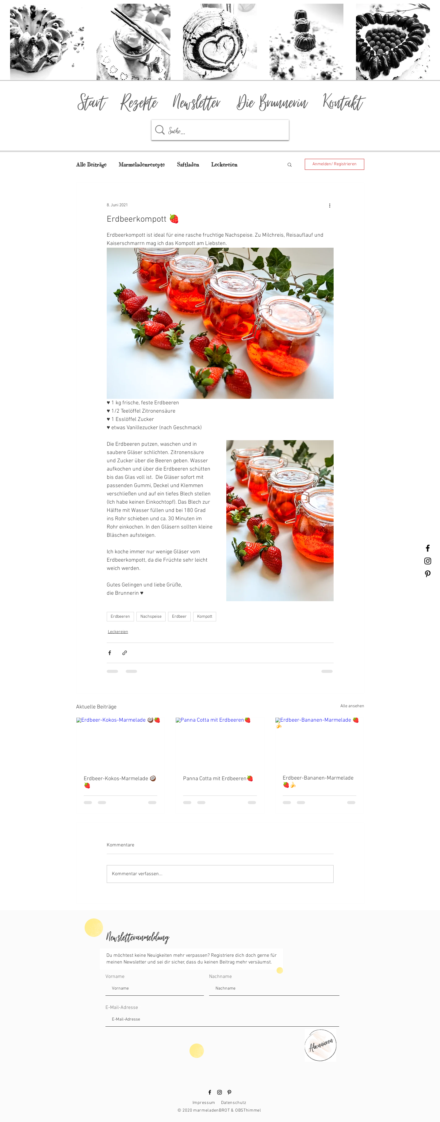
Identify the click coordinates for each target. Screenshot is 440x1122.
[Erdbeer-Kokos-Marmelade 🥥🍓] (120, 742)
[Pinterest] (229, 1092)
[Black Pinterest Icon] (427, 573)
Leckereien (224, 164)
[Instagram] (219, 1092)
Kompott (204, 616)
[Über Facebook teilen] (110, 653)
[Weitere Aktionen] (330, 205)
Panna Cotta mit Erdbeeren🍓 (218, 779)
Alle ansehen (352, 706)
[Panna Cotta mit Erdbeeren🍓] (220, 742)
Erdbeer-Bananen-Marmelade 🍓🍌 (318, 781)
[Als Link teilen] (125, 653)
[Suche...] (222, 130)
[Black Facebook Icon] (427, 548)
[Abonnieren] (320, 1043)
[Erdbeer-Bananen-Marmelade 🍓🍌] (319, 742)
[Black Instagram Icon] (427, 561)
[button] (290, 164)
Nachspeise (151, 616)
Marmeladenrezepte (142, 164)
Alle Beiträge (91, 164)
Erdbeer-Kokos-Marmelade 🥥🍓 (120, 782)
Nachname (220, 976)
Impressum (204, 1102)
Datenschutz (234, 1102)
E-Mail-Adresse (121, 1007)
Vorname (114, 976)
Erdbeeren (120, 616)
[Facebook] (210, 1092)
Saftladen (188, 164)
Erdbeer (179, 616)
